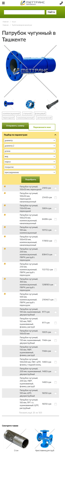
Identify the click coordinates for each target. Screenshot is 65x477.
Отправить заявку (15, 125)
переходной (8, 117)
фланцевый (40, 113)
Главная (6, 21)
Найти (51, 11)
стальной (27, 113)
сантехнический (44, 117)
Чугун (14, 21)
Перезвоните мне (42, 127)
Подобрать (30, 179)
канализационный (25, 117)
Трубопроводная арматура (22, 25)
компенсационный (11, 113)
